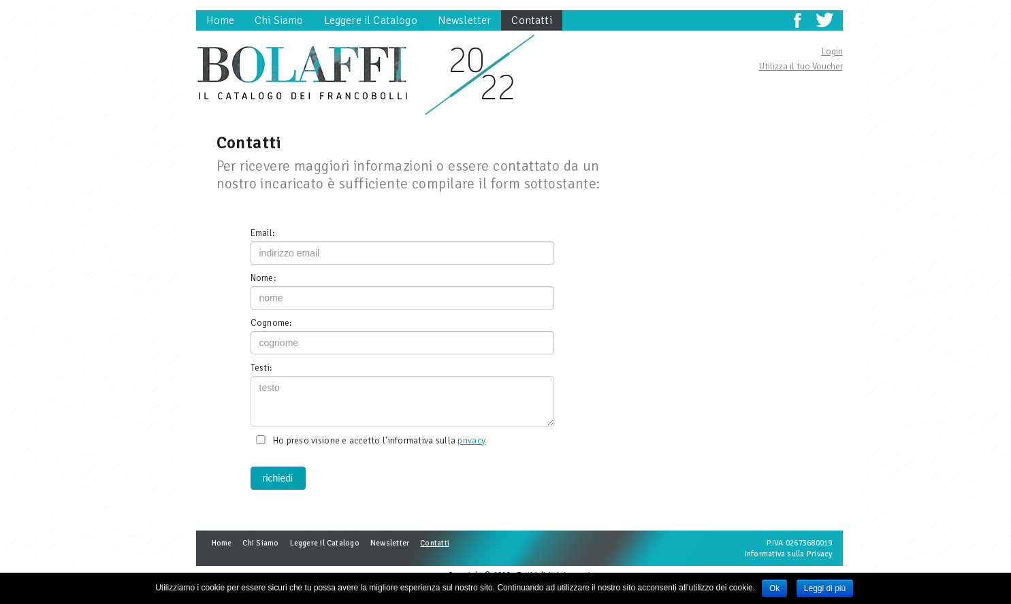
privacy (471, 440)
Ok (774, 588)
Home (220, 20)
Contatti (531, 20)
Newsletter (465, 20)
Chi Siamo (279, 20)
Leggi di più (825, 588)
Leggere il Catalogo (370, 20)
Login (832, 51)
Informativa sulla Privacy (789, 553)
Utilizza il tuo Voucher (801, 66)
